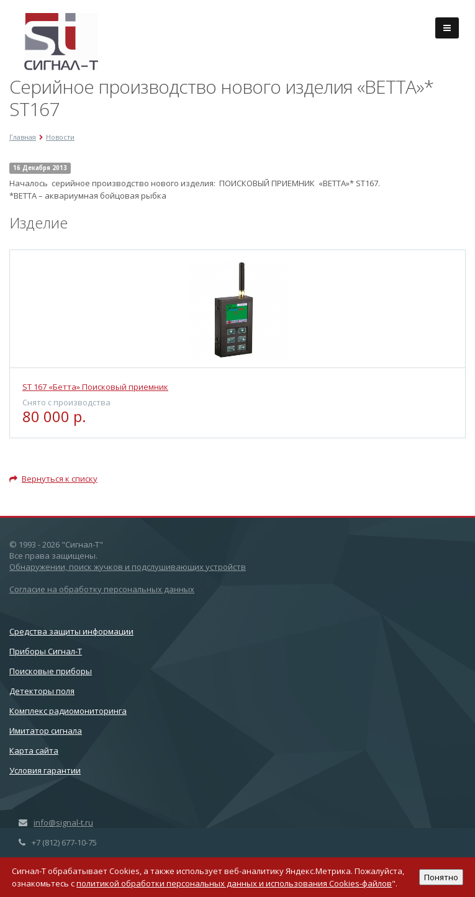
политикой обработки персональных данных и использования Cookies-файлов (234, 883)
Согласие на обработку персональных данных (101, 589)
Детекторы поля (42, 690)
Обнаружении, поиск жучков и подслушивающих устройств (127, 566)
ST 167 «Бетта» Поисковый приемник (95, 386)
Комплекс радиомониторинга (68, 710)
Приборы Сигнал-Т (45, 651)
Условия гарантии (45, 770)
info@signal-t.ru (63, 822)
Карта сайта (33, 750)
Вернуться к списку (53, 478)
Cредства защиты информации (71, 631)
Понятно (441, 877)
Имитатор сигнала (45, 730)
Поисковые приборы (50, 671)
